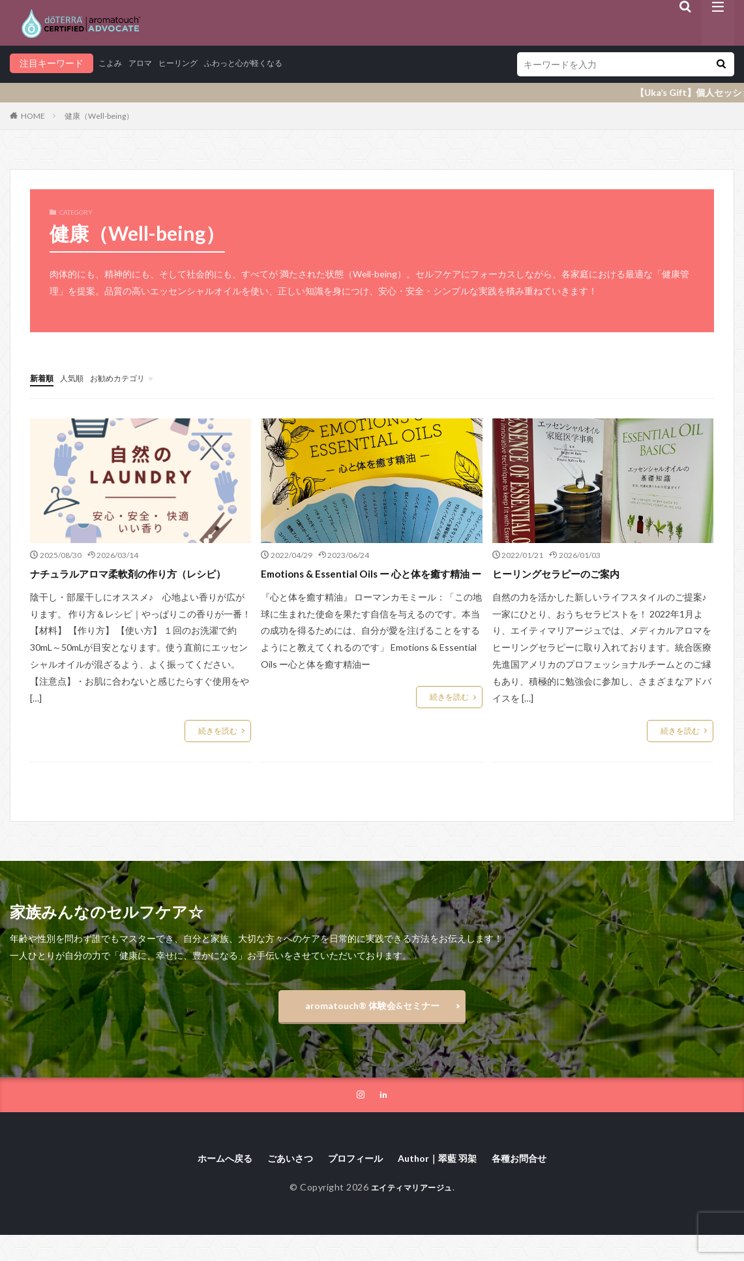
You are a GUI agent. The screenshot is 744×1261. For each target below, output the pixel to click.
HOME (33, 116)
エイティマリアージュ (412, 1213)
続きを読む (217, 748)
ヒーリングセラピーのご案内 (568, 572)
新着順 (43, 377)
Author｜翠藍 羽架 (444, 1183)
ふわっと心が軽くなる (264, 63)
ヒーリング (189, 63)
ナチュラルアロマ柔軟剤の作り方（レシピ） (135, 581)
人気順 (77, 377)
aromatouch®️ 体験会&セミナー (372, 1025)
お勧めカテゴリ (130, 377)
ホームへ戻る (209, 1183)
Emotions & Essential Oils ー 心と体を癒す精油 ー (371, 581)
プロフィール (354, 1183)
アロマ (146, 63)
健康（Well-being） (99, 116)
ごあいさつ (282, 1183)
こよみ (112, 63)
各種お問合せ (535, 1183)
